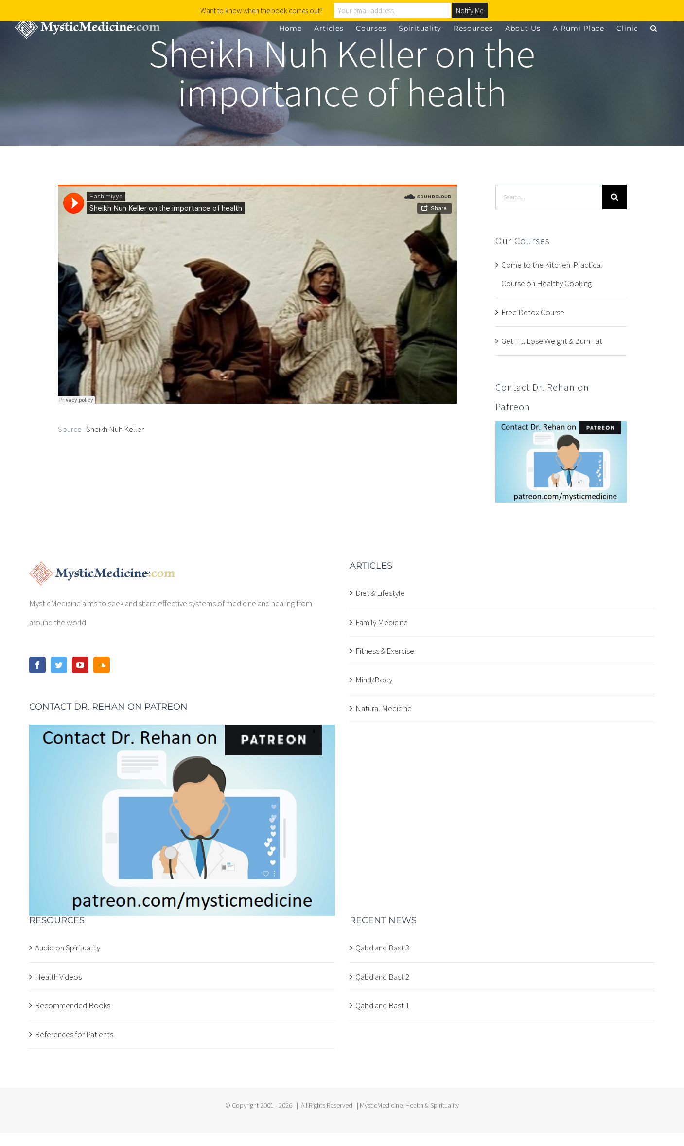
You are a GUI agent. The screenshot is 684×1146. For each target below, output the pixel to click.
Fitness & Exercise (384, 650)
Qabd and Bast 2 (382, 976)
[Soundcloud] (101, 665)
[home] (102, 570)
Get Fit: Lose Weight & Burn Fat (551, 341)
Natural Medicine (383, 708)
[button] (653, 28)
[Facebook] (37, 665)
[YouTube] (80, 665)
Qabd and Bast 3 (382, 947)
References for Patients (74, 1034)
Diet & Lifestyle (380, 593)
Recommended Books (72, 1005)
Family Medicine (381, 622)
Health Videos (58, 976)
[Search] (614, 197)
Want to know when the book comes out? (261, 10)
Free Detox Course (532, 312)
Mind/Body (373, 679)
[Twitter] (59, 665)
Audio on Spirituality (67, 947)
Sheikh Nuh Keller (115, 429)
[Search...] (548, 197)
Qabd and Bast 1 (382, 1005)
